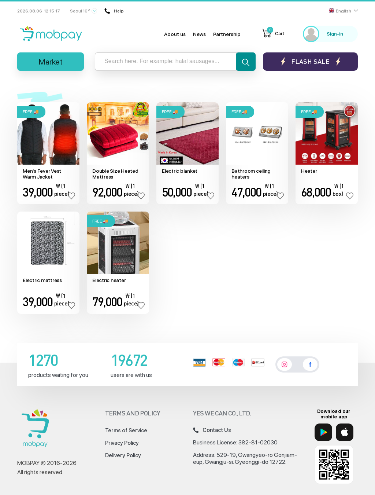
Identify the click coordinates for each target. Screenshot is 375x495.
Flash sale (310, 61)
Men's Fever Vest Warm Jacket (42, 174)
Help (114, 11)
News (199, 34)
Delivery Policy (123, 455)
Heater (309, 171)
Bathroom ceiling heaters (251, 174)
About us (175, 34)
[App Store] (344, 432)
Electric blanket (179, 171)
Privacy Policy (122, 443)
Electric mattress (42, 280)
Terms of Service (126, 430)
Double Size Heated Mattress (115, 174)
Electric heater (109, 280)
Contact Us (212, 430)
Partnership (227, 34)
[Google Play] (323, 432)
